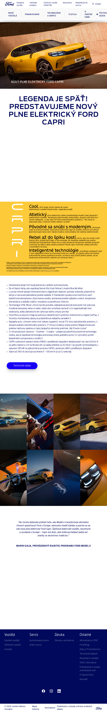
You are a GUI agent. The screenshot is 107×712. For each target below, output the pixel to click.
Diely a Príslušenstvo (90, 649)
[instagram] (51, 691)
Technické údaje (22, 365)
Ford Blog (84, 645)
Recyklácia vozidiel (89, 658)
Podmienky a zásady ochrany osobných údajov (74, 707)
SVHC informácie (88, 663)
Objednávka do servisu (81, 4)
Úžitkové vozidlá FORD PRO (50, 4)
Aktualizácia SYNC (89, 640)
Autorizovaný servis (39, 640)
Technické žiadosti (89, 654)
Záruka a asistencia (64, 640)
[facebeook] (43, 691)
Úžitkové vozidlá (12, 645)
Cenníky (8, 649)
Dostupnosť (50, 708)
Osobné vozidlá (12, 640)
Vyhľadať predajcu (33, 4)
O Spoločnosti (87, 675)
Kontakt (84, 679)
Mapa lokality (35, 707)
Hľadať (96, 4)
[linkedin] (59, 691)
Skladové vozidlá (20, 4)
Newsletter (67, 3)
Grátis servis (36, 645)
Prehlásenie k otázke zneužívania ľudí (90, 669)
